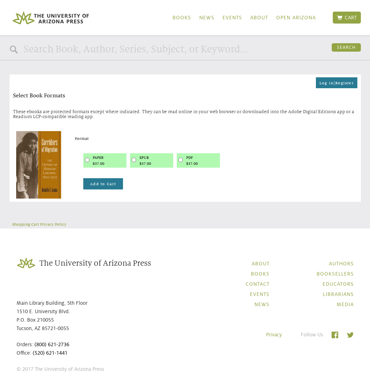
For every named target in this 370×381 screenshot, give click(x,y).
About (259, 17)
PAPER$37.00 (98, 161)
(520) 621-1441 (50, 353)
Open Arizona (296, 17)
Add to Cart (103, 184)
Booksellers (335, 274)
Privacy (274, 334)
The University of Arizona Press (50, 18)
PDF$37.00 (192, 161)
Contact (258, 284)
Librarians (338, 294)
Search (346, 47)
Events (232, 17)
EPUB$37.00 (145, 161)
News (206, 17)
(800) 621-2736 (51, 344)
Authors (341, 263)
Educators (338, 284)
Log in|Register (336, 83)
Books (182, 17)
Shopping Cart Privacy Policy (39, 224)
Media (345, 304)
